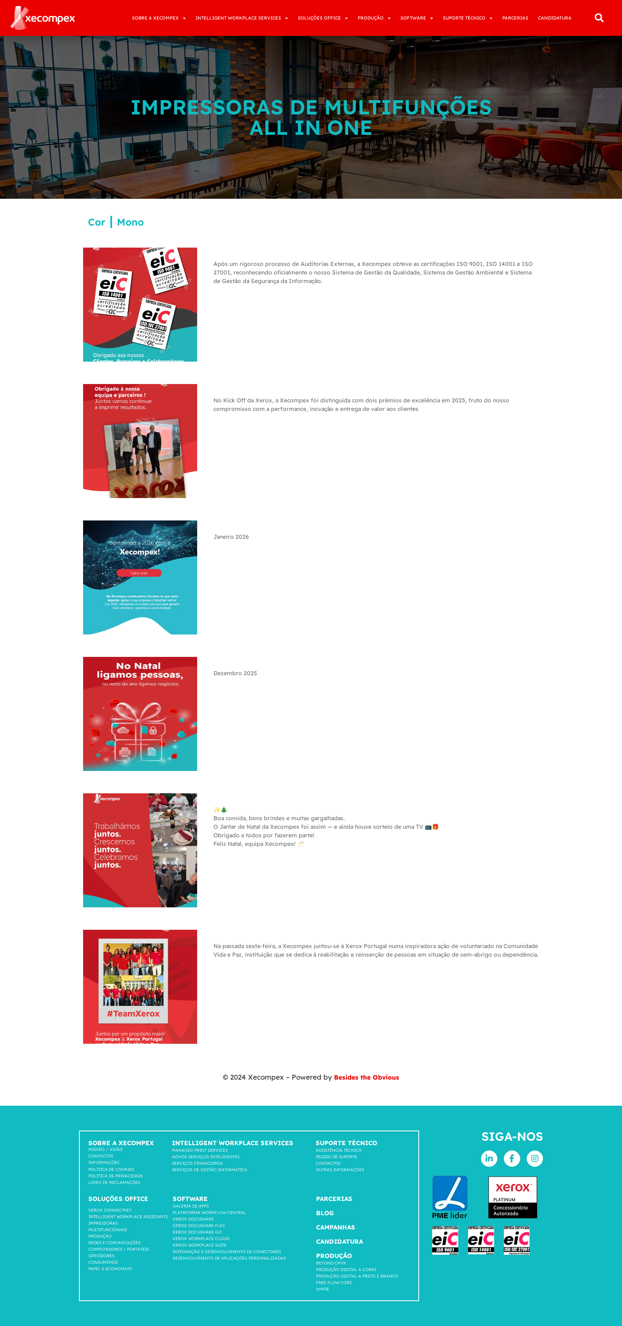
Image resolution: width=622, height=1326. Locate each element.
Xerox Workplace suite (199, 1245)
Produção (100, 1236)
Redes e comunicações (114, 1242)
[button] (599, 18)
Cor (96, 222)
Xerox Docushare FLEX (199, 1225)
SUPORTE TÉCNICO (467, 18)
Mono (130, 222)
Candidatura (339, 1241)
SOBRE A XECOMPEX (159, 18)
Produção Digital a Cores (346, 1269)
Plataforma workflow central (209, 1212)
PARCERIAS (515, 18)
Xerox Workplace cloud (201, 1238)
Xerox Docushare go (197, 1232)
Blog (325, 1213)
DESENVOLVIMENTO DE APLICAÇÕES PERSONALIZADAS (229, 1258)
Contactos (100, 1156)
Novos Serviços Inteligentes (206, 1156)
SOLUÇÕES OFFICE (323, 18)
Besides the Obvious (367, 1077)
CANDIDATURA (554, 18)
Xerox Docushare (193, 1219)
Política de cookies (111, 1169)
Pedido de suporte (336, 1156)
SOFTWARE (416, 18)
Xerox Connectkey (110, 1210)
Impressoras (103, 1223)
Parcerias (334, 1199)
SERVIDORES (101, 1255)
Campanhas (335, 1227)
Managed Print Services (200, 1150)
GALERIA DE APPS (191, 1206)
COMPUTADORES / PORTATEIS (118, 1249)
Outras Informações (340, 1169)
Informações (103, 1162)
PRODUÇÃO (374, 18)
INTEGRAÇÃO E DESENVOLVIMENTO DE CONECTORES (227, 1251)
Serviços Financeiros (197, 1163)
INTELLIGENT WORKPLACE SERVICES (242, 18)
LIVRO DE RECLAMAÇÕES (114, 1182)
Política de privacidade (115, 1176)
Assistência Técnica (339, 1150)
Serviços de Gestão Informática (209, 1169)
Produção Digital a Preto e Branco (357, 1276)
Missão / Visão (105, 1149)
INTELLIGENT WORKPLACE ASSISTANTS (128, 1216)
